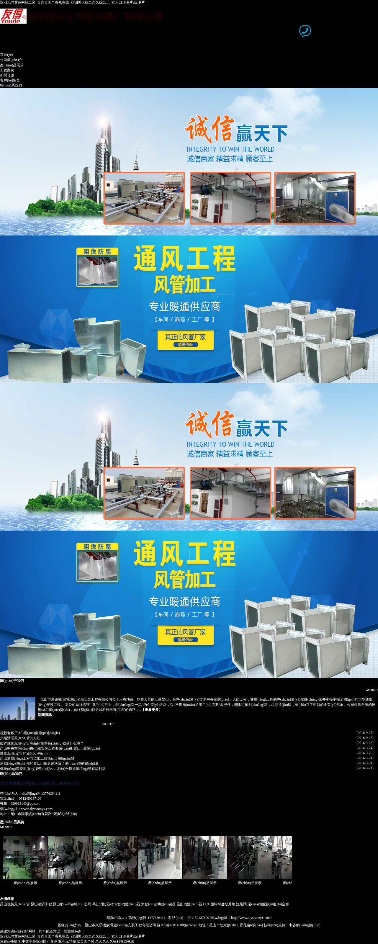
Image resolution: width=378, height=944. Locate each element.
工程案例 (7, 70)
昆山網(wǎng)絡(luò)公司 (72, 904)
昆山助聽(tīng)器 (189, 904)
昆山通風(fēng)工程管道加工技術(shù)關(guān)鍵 (37, 758)
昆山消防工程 (41, 904)
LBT (206, 904)
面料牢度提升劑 (222, 904)
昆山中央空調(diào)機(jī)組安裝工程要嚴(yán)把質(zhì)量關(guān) (50, 748)
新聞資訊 (7, 75)
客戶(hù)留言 (10, 80)
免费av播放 (8, 941)
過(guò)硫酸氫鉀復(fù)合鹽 (268, 904)
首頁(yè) (6, 55)
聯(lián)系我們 (11, 85)
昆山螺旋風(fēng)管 (15, 904)
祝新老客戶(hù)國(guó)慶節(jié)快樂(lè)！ (30, 733)
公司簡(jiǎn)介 (11, 60)
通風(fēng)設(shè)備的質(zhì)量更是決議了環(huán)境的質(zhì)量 (49, 763)
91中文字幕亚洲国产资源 (37, 941)
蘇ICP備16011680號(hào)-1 (177, 925)
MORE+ (108, 724)
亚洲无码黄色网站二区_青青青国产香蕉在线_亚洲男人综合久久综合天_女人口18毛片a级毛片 (72, 2)
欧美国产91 (85, 941)
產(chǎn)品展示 (12, 65)
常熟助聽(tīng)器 (127, 904)
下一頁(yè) (359, 130)
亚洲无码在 (67, 941)
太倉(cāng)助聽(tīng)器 (158, 904)
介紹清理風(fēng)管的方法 (20, 738)
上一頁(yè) (12, 130)
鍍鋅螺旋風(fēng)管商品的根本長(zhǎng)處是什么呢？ (42, 743)
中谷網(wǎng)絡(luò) (304, 925)
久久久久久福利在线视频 (114, 941)
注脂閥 (241, 904)
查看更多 (152, 710)
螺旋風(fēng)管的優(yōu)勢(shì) (24, 753)
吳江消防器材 (103, 904)
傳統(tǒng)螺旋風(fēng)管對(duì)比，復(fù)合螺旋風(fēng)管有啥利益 (53, 769)
